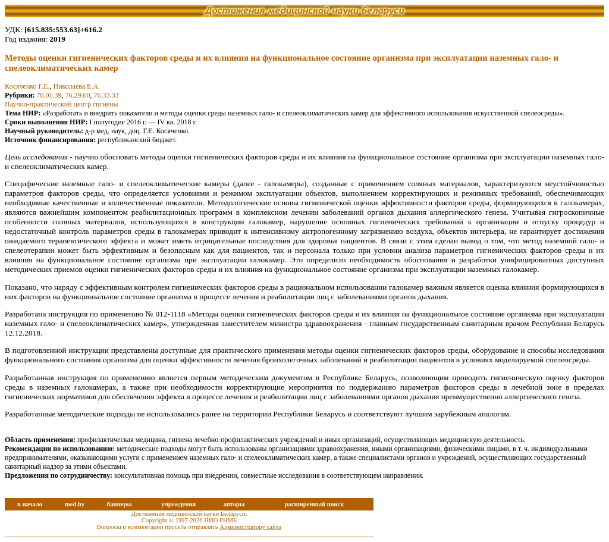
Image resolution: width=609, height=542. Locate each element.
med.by (74, 504)
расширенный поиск (314, 504)
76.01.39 (49, 95)
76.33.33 (106, 95)
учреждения (178, 504)
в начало (29, 504)
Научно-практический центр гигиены (61, 104)
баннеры (119, 504)
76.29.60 (77, 95)
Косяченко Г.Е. (27, 86)
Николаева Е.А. (76, 86)
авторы (234, 504)
